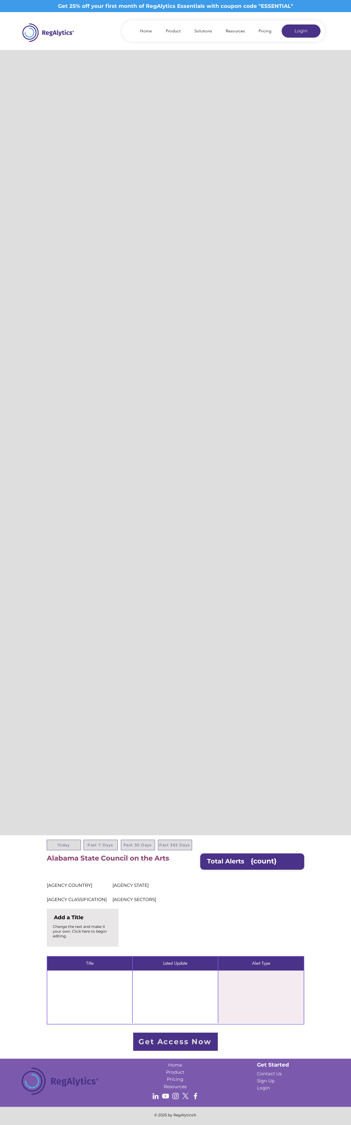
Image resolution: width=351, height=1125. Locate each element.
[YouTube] (165, 1096)
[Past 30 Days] (138, 845)
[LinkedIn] (155, 1096)
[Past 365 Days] (175, 845)
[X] (185, 1096)
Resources (175, 1086)
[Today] (64, 845)
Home (175, 1065)
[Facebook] (195, 1096)
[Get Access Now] (175, 1042)
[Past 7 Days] (101, 845)
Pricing (175, 1079)
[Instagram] (175, 1096)
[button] (200, 31)
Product (175, 1072)
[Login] (301, 31)
